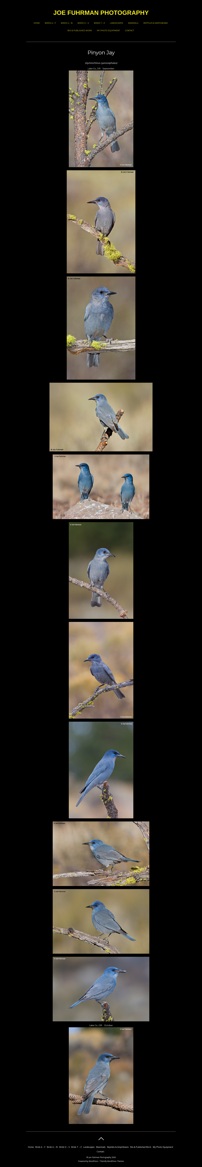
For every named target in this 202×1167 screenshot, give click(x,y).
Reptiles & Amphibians (155, 23)
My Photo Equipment (108, 30)
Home (37, 23)
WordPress (93, 1161)
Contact (129, 30)
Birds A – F (50, 23)
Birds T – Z (99, 23)
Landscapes (116, 23)
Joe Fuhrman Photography (100, 1157)
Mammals (133, 23)
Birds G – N (67, 23)
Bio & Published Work (80, 30)
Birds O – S (83, 23)
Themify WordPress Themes (112, 1161)
